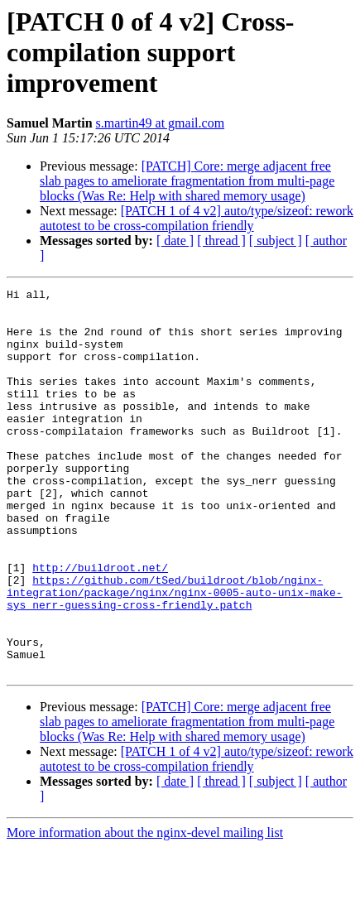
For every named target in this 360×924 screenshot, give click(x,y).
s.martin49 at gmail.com (160, 123)
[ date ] (175, 240)
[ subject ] (275, 240)
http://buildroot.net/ (100, 624)
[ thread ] (221, 240)
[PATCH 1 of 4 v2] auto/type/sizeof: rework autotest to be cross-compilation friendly (196, 218)
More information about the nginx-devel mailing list (145, 909)
